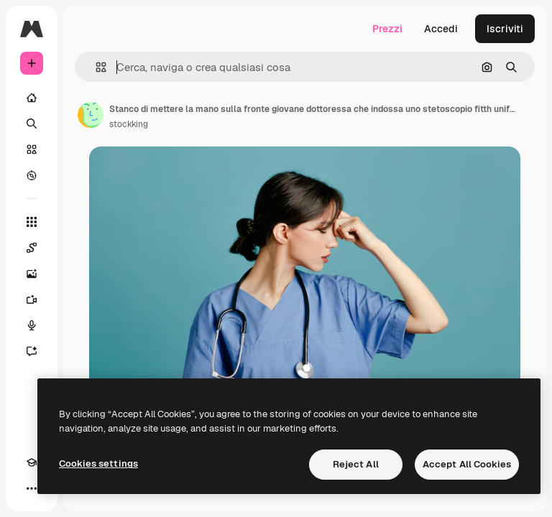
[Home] (31, 97)
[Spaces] (31, 247)
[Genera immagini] (31, 273)
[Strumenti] (31, 221)
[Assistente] (31, 351)
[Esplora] (31, 175)
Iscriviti (505, 28)
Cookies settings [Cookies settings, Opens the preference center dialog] (98, 463)
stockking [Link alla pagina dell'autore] (128, 124)
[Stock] (31, 149)
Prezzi (387, 28)
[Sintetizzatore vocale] (31, 325)
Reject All (356, 464)
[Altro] (31, 488)
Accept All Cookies (467, 464)
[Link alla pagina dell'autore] (91, 115)
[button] (95, 67)
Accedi (441, 28)
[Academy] (31, 462)
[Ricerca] (31, 123)
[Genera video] (31, 299)
